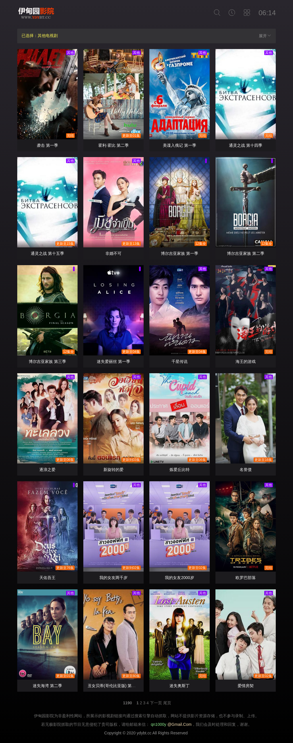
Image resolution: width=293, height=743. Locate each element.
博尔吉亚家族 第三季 (47, 361)
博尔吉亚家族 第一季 (179, 253)
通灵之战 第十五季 (47, 253)
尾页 (167, 703)
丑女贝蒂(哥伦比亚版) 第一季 (114, 685)
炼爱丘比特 (179, 469)
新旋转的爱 (113, 469)
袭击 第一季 (47, 145)
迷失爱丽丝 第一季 (113, 361)
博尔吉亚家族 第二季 (245, 253)
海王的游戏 (246, 361)
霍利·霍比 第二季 (113, 145)
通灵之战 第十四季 (245, 145)
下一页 (156, 703)
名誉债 (246, 469)
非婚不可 (113, 253)
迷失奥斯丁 (179, 685)
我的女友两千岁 (113, 577)
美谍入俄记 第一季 (179, 145)
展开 (265, 35)
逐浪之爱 (47, 469)
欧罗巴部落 (246, 577)
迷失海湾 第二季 (47, 685)
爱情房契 (246, 685)
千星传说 (179, 361)
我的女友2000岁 (179, 577)
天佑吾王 (47, 577)
